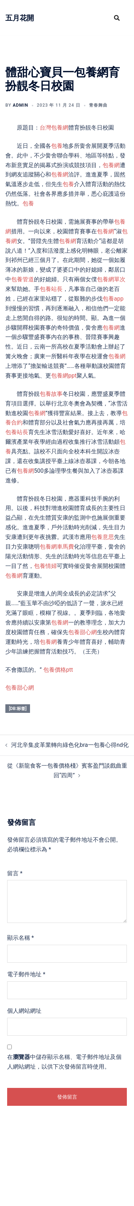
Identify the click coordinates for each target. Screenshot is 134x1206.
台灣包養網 (54, 127)
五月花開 (19, 18)
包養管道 (22, 279)
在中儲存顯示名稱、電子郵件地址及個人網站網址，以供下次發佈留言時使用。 (64, 1062)
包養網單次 (111, 279)
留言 (15, 873)
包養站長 (51, 289)
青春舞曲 (98, 105)
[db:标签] (17, 708)
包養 (57, 145)
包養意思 (102, 537)
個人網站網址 (24, 1010)
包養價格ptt (58, 669)
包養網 (111, 165)
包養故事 (51, 393)
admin (20, 105)
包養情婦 (45, 566)
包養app (113, 298)
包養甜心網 (82, 632)
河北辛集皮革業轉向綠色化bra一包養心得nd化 (70, 744)
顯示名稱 (20, 937)
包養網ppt (63, 375)
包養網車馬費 (57, 546)
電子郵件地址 (26, 974)
